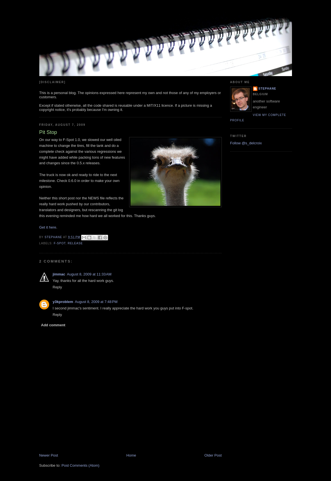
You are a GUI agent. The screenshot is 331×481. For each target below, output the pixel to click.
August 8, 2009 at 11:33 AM (89, 274)
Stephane (267, 88)
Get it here (47, 227)
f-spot (60, 243)
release (75, 243)
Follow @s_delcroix (246, 143)
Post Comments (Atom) (80, 465)
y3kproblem (63, 302)
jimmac (59, 274)
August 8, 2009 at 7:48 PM (96, 302)
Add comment (53, 325)
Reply (57, 287)
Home (131, 455)
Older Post (213, 455)
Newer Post (48, 455)
